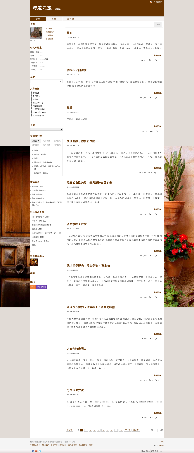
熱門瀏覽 (35, 145)
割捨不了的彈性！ (78, 70)
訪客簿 (70, 19)
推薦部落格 (50, 32)
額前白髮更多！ (38, 198)
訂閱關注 (49, 35)
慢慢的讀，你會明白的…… (84, 141)
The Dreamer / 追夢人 (40, 241)
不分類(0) (36, 96)
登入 (143, 451)
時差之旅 (42, 7)
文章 (38, 19)
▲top (162, 442)
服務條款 (62, 445)
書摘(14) (36, 93)
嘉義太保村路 (37, 229)
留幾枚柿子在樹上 (78, 224)
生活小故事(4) (38, 116)
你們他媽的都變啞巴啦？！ (42, 225)
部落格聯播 (41, 287)
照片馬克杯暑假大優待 (41, 217)
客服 (91, 445)
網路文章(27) (38, 103)
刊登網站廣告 (35, 445)
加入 (148, 451)
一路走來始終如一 (39, 190)
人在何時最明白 (77, 348)
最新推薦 (57, 141)
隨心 (69, 32)
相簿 (54, 19)
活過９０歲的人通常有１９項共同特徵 (91, 307)
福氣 (34, 245)
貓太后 (33, 40)
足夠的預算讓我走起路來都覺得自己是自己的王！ (47, 203)
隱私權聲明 (83, 445)
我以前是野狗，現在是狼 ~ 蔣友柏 (88, 265)
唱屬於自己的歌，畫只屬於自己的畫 (89, 182)
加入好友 (49, 28)
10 (121, 430)
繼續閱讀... (158, 55)
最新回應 (46, 141)
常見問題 (54, 445)
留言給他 (49, 39)
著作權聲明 (72, 445)
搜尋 (60, 81)
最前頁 (69, 430)
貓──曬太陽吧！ (38, 186)
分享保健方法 (75, 390)
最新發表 (35, 141)
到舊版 (57, 9)
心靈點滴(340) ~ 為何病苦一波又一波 (46, 233)
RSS (33, 287)
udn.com (161, 445)
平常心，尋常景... (39, 221)
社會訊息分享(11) (39, 109)
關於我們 (45, 445)
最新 (158, 24)
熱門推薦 (57, 145)
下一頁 (127, 430)
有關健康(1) (37, 106)
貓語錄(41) (37, 99)
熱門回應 (46, 145)
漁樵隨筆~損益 (38, 237)
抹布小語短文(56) (39, 112)
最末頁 (135, 430)
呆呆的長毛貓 (37, 194)
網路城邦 (154, 451)
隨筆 (69, 107)
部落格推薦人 (37, 256)
